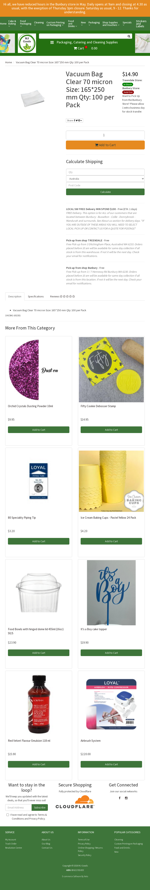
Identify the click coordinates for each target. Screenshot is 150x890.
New (83, 23)
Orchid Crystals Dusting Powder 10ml (30, 406)
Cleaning (39, 23)
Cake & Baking (12, 23)
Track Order (10, 843)
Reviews (62, 296)
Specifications (36, 296)
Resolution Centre (13, 847)
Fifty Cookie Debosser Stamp (98, 406)
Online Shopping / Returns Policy (90, 849)
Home (3, 23)
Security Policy (84, 855)
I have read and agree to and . (26, 816)
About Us (46, 839)
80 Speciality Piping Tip (22, 517)
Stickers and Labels (141, 23)
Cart (85, 48)
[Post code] (105, 185)
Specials (127, 23)
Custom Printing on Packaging (56, 23)
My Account (10, 839)
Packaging (94, 23)
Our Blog (46, 843)
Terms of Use (84, 839)
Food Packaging (25, 23)
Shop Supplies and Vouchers (111, 23)
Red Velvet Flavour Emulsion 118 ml (29, 740)
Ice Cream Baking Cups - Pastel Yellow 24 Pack (108, 517)
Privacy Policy (37, 818)
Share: (74, 120)
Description (14, 296)
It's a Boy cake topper (94, 629)
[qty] (105, 172)
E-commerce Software (71, 876)
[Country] (105, 178)
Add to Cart (105, 145)
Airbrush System (91, 740)
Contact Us (47, 847)
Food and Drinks (72, 23)
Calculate (105, 192)
